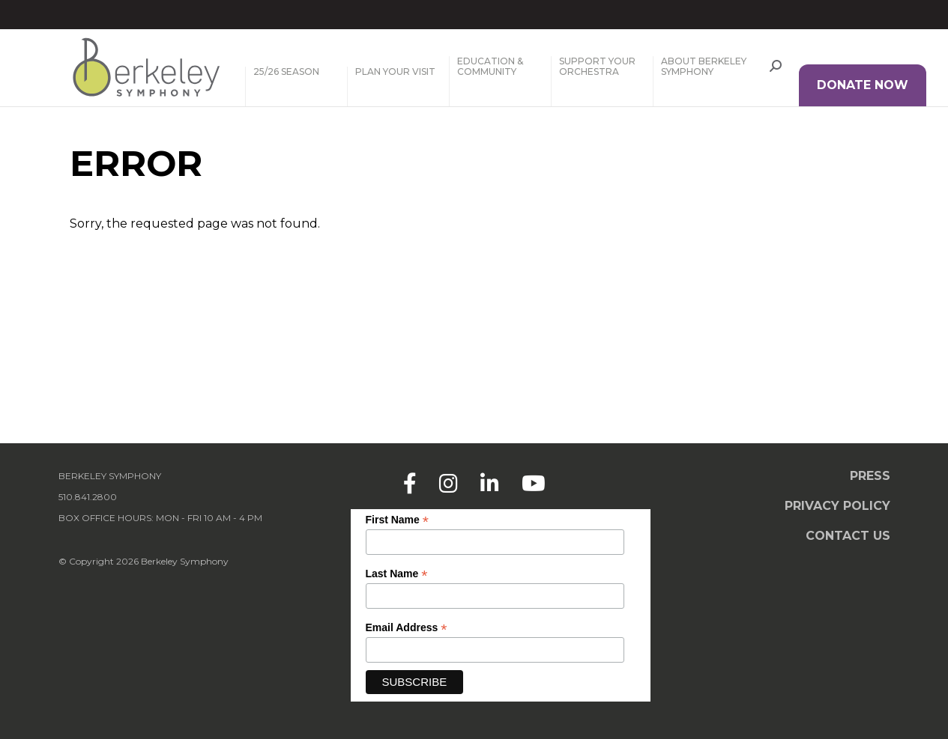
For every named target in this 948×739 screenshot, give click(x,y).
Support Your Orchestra (597, 66)
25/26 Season (286, 72)
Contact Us (848, 536)
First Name (397, 520)
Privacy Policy (837, 506)
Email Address (406, 628)
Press (870, 476)
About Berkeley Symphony (703, 66)
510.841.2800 (87, 496)
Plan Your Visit (395, 72)
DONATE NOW (862, 85)
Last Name (397, 574)
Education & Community (490, 66)
